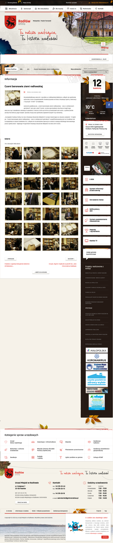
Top (106, 511)
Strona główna (12, 3)
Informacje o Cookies (22, 511)
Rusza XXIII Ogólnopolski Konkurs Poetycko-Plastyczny (96, 128)
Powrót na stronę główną (17, 22)
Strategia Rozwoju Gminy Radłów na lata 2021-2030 (96, 314)
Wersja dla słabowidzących (99, 3)
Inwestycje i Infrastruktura (46, 442)
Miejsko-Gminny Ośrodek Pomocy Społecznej (45, 450)
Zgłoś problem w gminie (92, 320)
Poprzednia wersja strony (93, 344)
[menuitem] (12, 9)
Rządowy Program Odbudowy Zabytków (94, 302)
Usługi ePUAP (98, 457)
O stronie (9, 511)
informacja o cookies (96, 533)
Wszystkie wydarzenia (95, 134)
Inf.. (28, 69)
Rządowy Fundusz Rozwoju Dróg (95, 287)
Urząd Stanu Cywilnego (16, 442)
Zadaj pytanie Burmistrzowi (91, 253)
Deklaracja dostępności (60, 511)
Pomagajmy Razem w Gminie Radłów (96, 297)
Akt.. (21, 69)
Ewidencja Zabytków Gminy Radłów (96, 334)
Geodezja (13, 457)
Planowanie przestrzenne (74, 450)
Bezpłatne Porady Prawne (93, 339)
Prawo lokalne (93, 147)
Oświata (68, 442)
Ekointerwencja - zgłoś (99, 59)
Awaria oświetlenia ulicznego (94, 325)
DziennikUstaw (100, 147)
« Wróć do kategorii (41, 272)
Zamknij (105, 537)
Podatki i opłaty (40, 457)
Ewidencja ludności (97, 442)
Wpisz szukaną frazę (90, 68)
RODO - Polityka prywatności (41, 511)
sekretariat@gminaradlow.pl (65, 498)
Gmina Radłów (11, 69)
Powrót (98, 511)
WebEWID (86, 147)
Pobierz (87, 167)
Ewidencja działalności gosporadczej (101, 450)
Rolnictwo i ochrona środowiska (17, 450)
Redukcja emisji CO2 (91, 283)
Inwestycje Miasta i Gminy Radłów (95, 273)
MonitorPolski (107, 147)
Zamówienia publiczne (92, 330)
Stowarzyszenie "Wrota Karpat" (95, 278)
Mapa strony (27, 3)
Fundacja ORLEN (90, 292)
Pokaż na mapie (22, 502)
